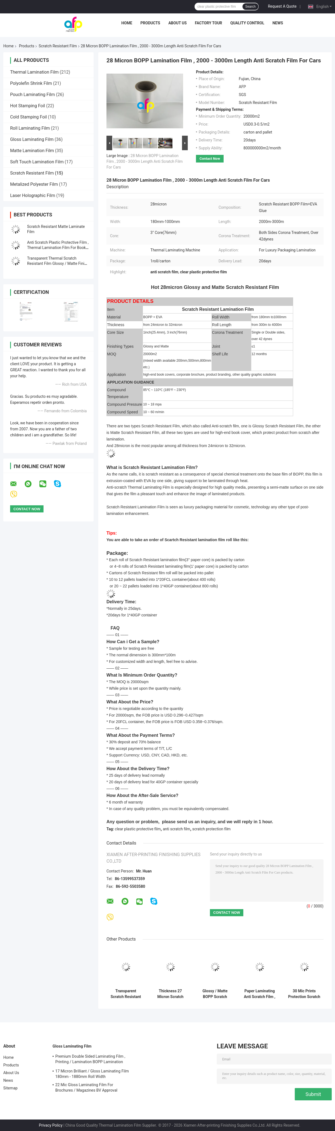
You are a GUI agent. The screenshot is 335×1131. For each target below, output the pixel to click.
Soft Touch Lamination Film (36, 161)
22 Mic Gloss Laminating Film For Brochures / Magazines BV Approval (86, 1087)
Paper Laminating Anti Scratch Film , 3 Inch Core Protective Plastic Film (259, 994)
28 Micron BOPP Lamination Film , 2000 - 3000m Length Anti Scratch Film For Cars (144, 161)
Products (150, 23)
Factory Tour (208, 23)
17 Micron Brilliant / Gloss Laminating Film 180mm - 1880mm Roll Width (92, 1074)
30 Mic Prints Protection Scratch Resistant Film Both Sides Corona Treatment (304, 994)
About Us (177, 23)
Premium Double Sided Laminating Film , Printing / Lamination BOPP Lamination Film (90, 1060)
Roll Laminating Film (30, 128)
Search (250, 6)
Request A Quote (282, 6)
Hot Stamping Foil (27, 105)
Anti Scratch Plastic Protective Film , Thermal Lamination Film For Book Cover (57, 247)
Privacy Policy (50, 1125)
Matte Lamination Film (32, 150)
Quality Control (247, 23)
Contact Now (210, 158)
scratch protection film (211, 829)
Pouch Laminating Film (32, 94)
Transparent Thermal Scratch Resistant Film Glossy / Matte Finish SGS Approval (57, 263)
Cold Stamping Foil (28, 117)
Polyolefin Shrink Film (31, 83)
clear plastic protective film (138, 829)
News (277, 23)
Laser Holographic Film (32, 195)
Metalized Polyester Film (34, 184)
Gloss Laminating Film (32, 139)
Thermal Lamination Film (34, 72)
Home (126, 23)
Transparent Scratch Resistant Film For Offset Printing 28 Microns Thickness (125, 994)
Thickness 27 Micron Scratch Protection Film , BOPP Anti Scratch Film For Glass (170, 994)
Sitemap (10, 1088)
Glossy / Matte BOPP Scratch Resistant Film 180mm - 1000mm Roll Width (215, 994)
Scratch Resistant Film (58, 46)
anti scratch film (176, 829)
